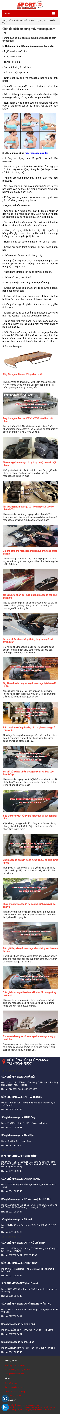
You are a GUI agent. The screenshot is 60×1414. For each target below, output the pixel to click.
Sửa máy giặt (25, 1409)
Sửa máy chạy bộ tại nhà (15, 1365)
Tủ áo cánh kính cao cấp (15, 1391)
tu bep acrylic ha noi (46, 1407)
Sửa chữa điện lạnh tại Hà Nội (17, 1369)
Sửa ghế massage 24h (14, 1374)
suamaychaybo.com (13, 1405)
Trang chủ (6, 20)
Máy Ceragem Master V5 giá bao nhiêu (23, 374)
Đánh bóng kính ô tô (13, 1395)
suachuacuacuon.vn (31, 1405)
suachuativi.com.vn (28, 1407)
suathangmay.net (12, 1409)
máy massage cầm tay (37, 153)
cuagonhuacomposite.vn (43, 1409)
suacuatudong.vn (12, 1407)
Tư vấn (16, 20)
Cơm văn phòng (11, 1383)
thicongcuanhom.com (14, 1387)
